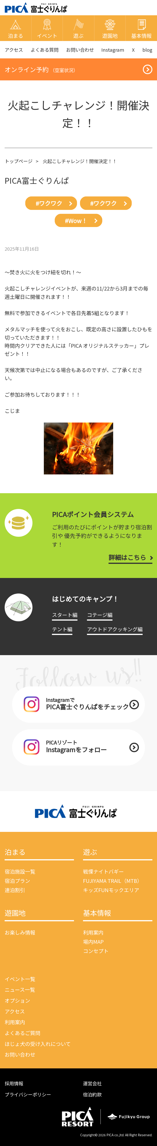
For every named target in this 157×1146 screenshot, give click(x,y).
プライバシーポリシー (28, 1094)
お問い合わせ (80, 49)
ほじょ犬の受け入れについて (38, 1043)
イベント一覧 (20, 978)
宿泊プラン (17, 880)
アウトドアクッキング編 (115, 629)
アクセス (14, 49)
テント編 (62, 629)
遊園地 (15, 913)
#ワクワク (49, 203)
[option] (78, 448)
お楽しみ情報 (20, 932)
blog (147, 49)
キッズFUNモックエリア (111, 889)
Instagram (112, 49)
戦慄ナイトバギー (103, 871)
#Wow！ (76, 220)
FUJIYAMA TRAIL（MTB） (112, 880)
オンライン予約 (41, 69)
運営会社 (92, 1083)
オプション (17, 1000)
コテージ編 (99, 614)
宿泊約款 (92, 1094)
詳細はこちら (127, 557)
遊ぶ (90, 852)
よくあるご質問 (22, 1032)
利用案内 (93, 932)
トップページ (18, 161)
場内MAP (93, 941)
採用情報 (14, 1083)
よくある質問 (44, 49)
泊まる (15, 852)
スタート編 (64, 614)
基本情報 (97, 913)
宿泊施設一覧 (20, 871)
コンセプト (96, 950)
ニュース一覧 (20, 989)
